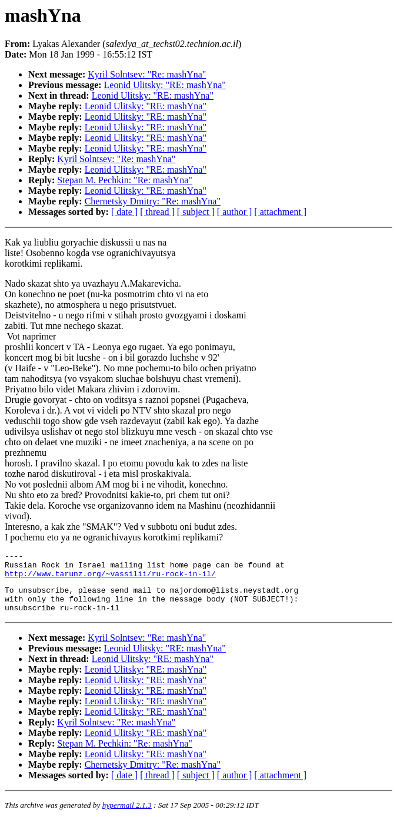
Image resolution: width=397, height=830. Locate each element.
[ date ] (124, 212)
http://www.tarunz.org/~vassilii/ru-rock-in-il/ (110, 578)
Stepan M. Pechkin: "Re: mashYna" (124, 180)
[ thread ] (157, 212)
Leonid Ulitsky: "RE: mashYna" (165, 85)
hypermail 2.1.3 (127, 815)
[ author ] (234, 212)
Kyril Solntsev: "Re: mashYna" (147, 74)
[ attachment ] (280, 212)
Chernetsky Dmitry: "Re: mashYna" (153, 201)
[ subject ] (196, 212)
